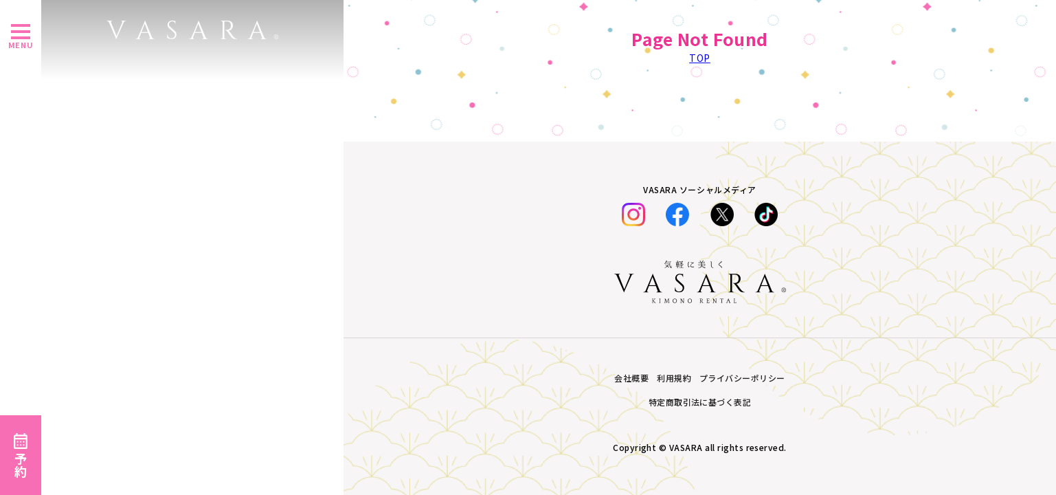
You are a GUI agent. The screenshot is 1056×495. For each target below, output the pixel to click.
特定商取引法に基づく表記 (700, 402)
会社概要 (631, 378)
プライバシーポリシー (742, 378)
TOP (699, 58)
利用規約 (674, 378)
